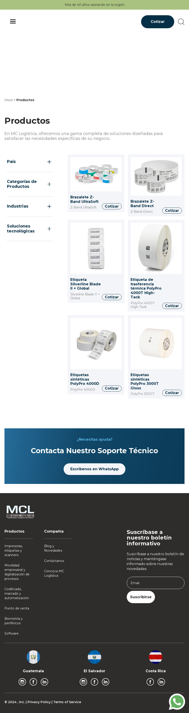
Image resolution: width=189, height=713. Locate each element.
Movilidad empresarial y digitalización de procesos (17, 572)
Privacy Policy (40, 702)
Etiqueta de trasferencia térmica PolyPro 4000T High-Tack (146, 288)
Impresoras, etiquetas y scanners (13, 550)
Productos (25, 100)
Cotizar (158, 22)
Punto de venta (16, 608)
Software (11, 633)
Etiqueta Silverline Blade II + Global (85, 283)
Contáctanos (54, 561)
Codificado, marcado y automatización (16, 593)
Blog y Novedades (53, 548)
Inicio (8, 100)
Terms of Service (67, 702)
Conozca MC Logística (54, 573)
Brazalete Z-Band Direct (142, 203)
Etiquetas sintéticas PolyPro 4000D (84, 379)
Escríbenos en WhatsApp (94, 469)
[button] (12, 21)
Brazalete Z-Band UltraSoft (84, 199)
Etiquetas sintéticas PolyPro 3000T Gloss (145, 381)
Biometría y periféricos (13, 621)
